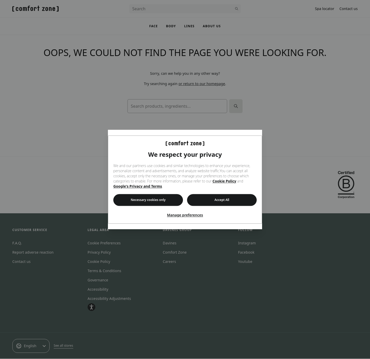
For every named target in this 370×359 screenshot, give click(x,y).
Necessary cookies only (148, 200)
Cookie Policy (224, 181)
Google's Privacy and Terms (137, 186)
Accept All (222, 200)
